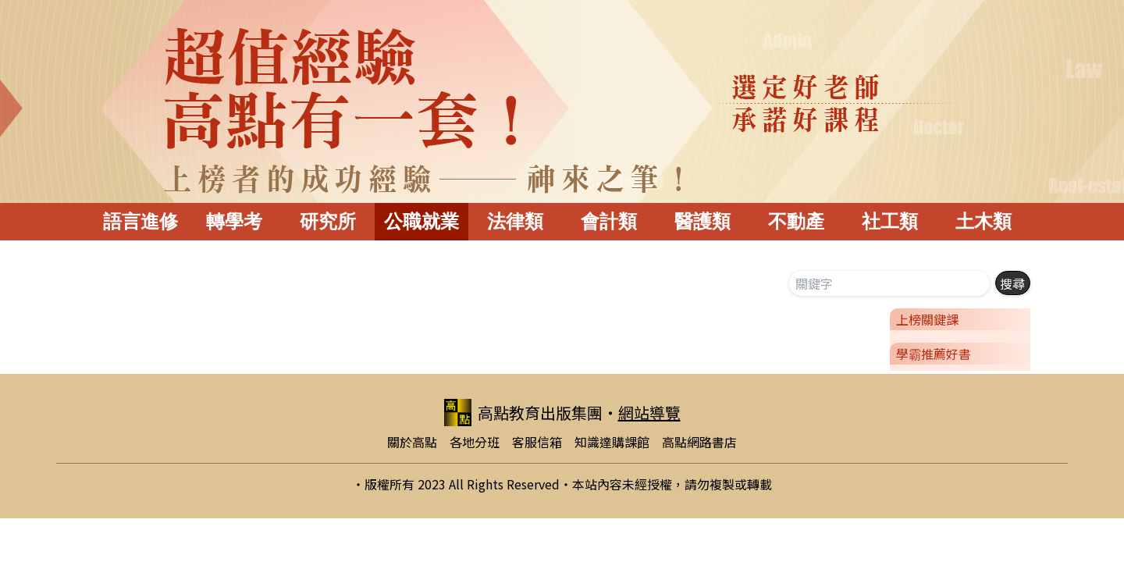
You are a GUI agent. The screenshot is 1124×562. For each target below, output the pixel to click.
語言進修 (140, 221)
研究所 (328, 221)
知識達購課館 (611, 441)
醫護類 (702, 221)
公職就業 (421, 221)
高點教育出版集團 (523, 412)
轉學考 (234, 221)
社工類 (890, 221)
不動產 (796, 221)
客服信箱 (537, 441)
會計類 (609, 221)
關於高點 (412, 441)
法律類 (515, 221)
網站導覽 (649, 412)
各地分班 (475, 441)
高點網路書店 (699, 441)
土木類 (983, 221)
